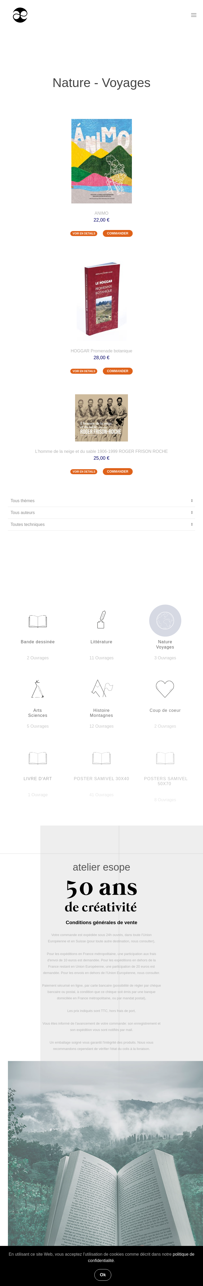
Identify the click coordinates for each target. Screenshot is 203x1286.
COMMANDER (117, 233)
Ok (103, 1274)
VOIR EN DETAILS (83, 233)
